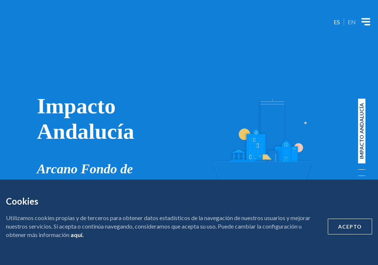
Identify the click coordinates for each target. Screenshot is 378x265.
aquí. (77, 234)
